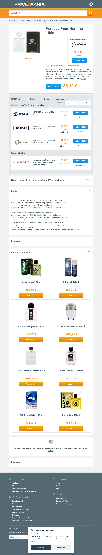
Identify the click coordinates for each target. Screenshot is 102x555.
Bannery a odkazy (18, 512)
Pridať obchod (17, 501)
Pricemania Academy (64, 501)
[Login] (91, 4)
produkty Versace (62, 448)
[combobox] (78, 102)
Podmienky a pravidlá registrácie (24, 491)
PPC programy (17, 506)
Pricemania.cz (61, 498)
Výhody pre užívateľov (20, 488)
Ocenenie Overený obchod (21, 518)
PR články (15, 486)
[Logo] (79, 44)
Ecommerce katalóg (63, 504)
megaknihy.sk (80, 165)
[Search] (90, 13)
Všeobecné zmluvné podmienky (23, 520)
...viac (83, 79)
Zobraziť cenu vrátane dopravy (55, 99)
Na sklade (33, 99)
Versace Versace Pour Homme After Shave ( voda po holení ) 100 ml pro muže (44, 162)
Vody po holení (46, 21)
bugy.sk (80, 145)
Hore (87, 179)
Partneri (15, 504)
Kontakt (59, 486)
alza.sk (81, 117)
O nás (58, 483)
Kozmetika (36, 21)
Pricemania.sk (13, 21)
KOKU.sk (81, 131)
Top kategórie (17, 483)
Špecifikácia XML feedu (20, 509)
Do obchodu (79, 60)
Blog (58, 488)
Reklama (15, 515)
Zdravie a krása (25, 21)
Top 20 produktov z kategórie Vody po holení (62, 66)
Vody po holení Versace (34, 448)
